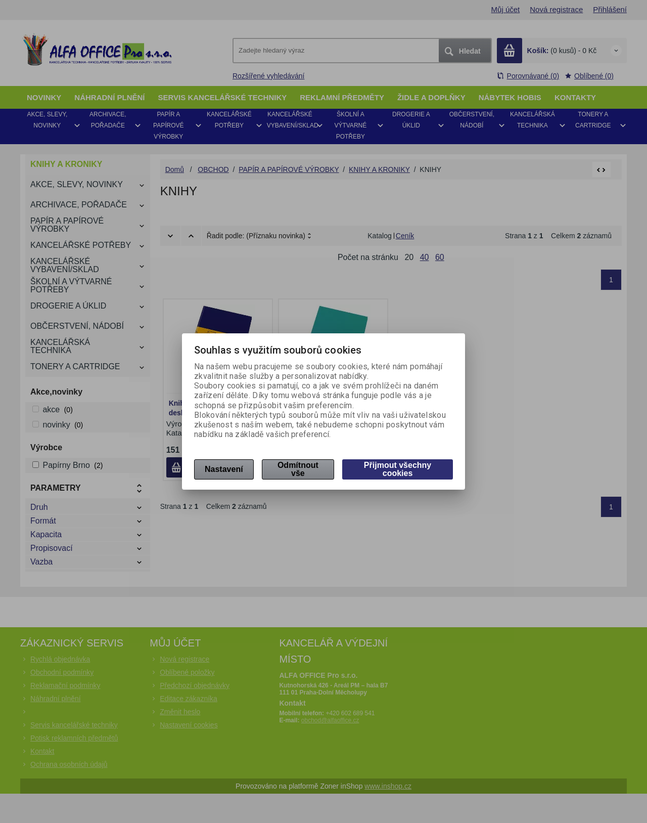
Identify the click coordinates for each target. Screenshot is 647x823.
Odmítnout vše (298, 469)
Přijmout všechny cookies (397, 469)
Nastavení (224, 469)
